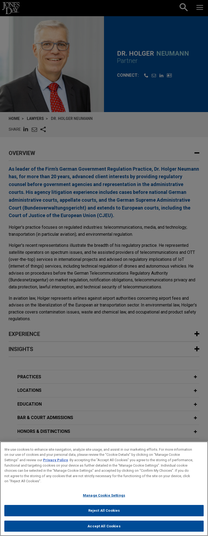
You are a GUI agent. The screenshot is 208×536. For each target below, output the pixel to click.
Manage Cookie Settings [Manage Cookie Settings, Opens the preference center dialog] (104, 499)
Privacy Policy (55, 464)
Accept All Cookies (103, 530)
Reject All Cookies (104, 515)
